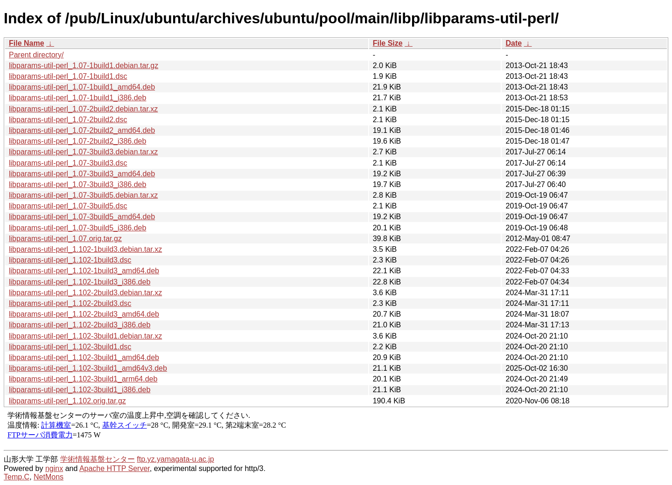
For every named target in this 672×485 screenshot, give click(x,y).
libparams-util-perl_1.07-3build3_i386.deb (77, 184)
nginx (54, 468)
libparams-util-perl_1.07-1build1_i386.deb (77, 98)
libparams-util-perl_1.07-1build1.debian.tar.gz (83, 65)
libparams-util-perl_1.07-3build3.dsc (68, 163)
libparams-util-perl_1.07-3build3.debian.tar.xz (83, 152)
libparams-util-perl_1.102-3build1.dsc (70, 347)
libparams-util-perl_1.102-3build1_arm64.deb (83, 379)
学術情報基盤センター (97, 459)
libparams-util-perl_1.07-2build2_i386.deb (77, 141)
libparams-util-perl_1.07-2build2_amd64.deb (82, 130)
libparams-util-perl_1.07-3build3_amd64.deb (82, 174)
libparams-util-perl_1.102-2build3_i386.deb (79, 325)
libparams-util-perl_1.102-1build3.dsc (70, 260)
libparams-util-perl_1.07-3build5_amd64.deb (82, 217)
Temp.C (16, 477)
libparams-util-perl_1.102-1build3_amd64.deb (84, 271)
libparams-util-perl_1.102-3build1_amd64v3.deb (88, 368)
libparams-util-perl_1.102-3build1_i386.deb (79, 390)
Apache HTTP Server (114, 468)
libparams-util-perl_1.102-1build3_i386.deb (79, 282)
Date (513, 43)
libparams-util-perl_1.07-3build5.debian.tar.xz (83, 195)
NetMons (48, 477)
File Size (388, 43)
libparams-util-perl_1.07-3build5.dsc (68, 206)
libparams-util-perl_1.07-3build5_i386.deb (77, 228)
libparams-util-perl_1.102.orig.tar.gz (67, 401)
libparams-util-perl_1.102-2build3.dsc (70, 303)
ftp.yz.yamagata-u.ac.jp (175, 459)
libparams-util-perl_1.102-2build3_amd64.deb (84, 314)
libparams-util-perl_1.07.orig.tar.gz (65, 238)
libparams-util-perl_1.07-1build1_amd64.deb (82, 87)
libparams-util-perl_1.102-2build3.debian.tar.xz (85, 293)
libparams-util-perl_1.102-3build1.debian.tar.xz (85, 336)
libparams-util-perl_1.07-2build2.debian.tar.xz (83, 109)
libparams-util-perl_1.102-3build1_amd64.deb (84, 357)
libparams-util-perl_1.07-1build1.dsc (68, 76)
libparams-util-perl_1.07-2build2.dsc (68, 120)
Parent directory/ (36, 55)
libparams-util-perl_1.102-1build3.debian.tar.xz (85, 249)
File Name (26, 43)
